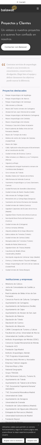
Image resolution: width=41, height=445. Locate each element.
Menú (38, 8)
